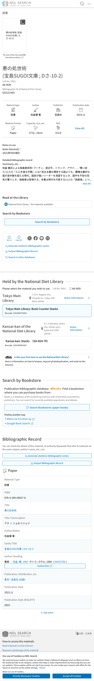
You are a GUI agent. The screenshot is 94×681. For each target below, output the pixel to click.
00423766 (60, 561)
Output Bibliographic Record (21, 251)
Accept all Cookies (72, 675)
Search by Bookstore (47, 222)
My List (9, 238)
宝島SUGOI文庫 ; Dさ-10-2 (18, 549)
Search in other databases (20, 257)
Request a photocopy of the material (20, 650)
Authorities (44, 565)
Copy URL (19, 238)
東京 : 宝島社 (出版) (14, 579)
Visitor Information (77, 298)
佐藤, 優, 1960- (21, 561)
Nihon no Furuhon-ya (21, 419)
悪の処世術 (10, 510)
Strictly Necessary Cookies (26, 675)
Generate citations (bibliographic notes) (27, 245)
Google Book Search (20, 423)
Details (42, 667)
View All (79, 128)
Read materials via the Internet (17, 645)
